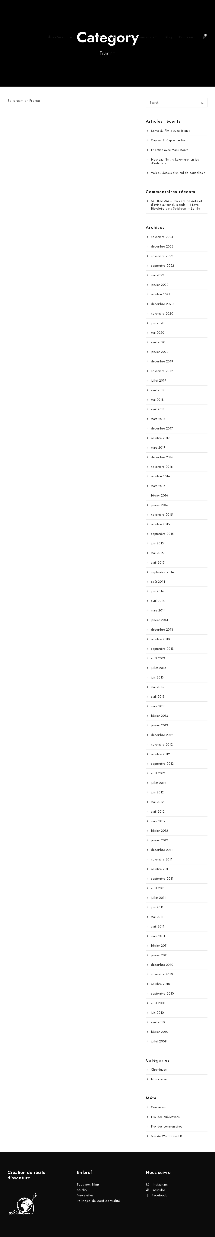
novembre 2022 (162, 256)
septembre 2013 (162, 649)
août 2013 (158, 658)
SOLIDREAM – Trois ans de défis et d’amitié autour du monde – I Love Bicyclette (176, 205)
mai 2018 (157, 400)
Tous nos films (88, 1184)
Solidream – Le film (186, 208)
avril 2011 (157, 926)
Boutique (186, 37)
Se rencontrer (108, 37)
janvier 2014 (159, 620)
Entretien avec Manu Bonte (169, 150)
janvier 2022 (159, 285)
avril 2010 (158, 1022)
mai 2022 (157, 275)
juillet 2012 (158, 783)
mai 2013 (157, 687)
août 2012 (158, 773)
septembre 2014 (162, 572)
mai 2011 (157, 917)
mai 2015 (157, 553)
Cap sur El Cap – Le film (168, 140)
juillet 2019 (158, 380)
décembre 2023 (162, 246)
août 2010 (158, 1003)
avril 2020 (158, 342)
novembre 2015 (162, 514)
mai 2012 (157, 802)
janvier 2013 (159, 725)
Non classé (159, 1079)
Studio (84, 37)
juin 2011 (157, 907)
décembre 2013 (162, 629)
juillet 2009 (159, 1041)
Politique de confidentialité (98, 1201)
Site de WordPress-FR (166, 1136)
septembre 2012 (162, 764)
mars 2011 (158, 936)
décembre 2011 (162, 850)
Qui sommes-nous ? (141, 37)
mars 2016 (158, 486)
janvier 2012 (159, 840)
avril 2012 (158, 811)
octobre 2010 (160, 984)
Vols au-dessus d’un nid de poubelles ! (178, 173)
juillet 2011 (158, 898)
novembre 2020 (162, 313)
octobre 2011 (160, 869)
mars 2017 (158, 447)
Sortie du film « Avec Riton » (170, 131)
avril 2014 (158, 601)
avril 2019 (158, 390)
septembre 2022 (162, 265)
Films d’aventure (59, 37)
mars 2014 (158, 610)
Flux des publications (165, 1117)
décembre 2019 (162, 361)
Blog (168, 37)
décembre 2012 (162, 735)
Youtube (159, 1190)
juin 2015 (157, 543)
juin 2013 (157, 677)
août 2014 (158, 582)
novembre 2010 (162, 974)
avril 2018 (158, 409)
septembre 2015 (162, 534)
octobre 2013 (160, 639)
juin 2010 (157, 1013)
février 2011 (159, 945)
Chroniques (159, 1069)
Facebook (159, 1195)
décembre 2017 (162, 428)
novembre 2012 (162, 744)
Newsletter (85, 1195)
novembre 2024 (162, 237)
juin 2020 (157, 323)
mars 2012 (158, 821)
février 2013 (159, 716)
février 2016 (159, 495)
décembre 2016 (162, 457)
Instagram (160, 1184)
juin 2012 (157, 792)
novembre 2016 (162, 467)
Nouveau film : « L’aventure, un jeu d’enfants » (175, 161)
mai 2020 (157, 333)
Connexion (158, 1107)
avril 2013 (158, 696)
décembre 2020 (162, 304)
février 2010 (159, 1032)
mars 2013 (158, 706)
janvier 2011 (159, 955)
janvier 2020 (160, 352)
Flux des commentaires (166, 1126)
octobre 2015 (160, 524)
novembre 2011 (161, 859)
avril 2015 (158, 562)
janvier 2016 (159, 505)
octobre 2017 (160, 438)
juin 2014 (157, 591)
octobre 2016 (160, 476)
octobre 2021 (160, 294)
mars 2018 (158, 419)
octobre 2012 (160, 754)
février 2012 (159, 831)
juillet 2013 (158, 668)
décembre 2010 (162, 965)
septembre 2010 (162, 993)
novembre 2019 (162, 371)
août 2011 (158, 888)
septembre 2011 (162, 878)
